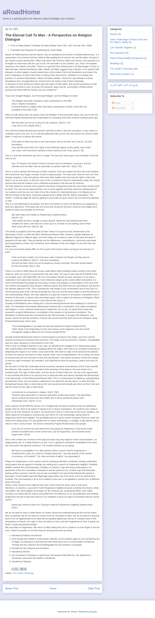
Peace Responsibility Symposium (127, 58)
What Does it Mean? (120, 74)
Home (53, 588)
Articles (114, 34)
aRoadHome (21, 12)
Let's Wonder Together (121, 47)
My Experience (117, 53)
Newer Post (11, 588)
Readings (115, 63)
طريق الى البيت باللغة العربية (124, 85)
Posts (116, 103)
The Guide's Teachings (23, 573)
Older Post (94, 588)
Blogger (93, 611)
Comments (119, 108)
